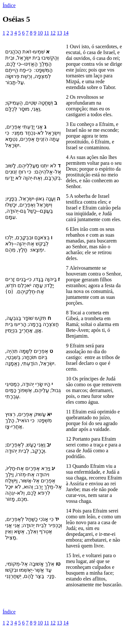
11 (46, 33)
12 (52, 33)
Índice (9, 5)
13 (59, 33)
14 (65, 33)
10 (40, 33)
